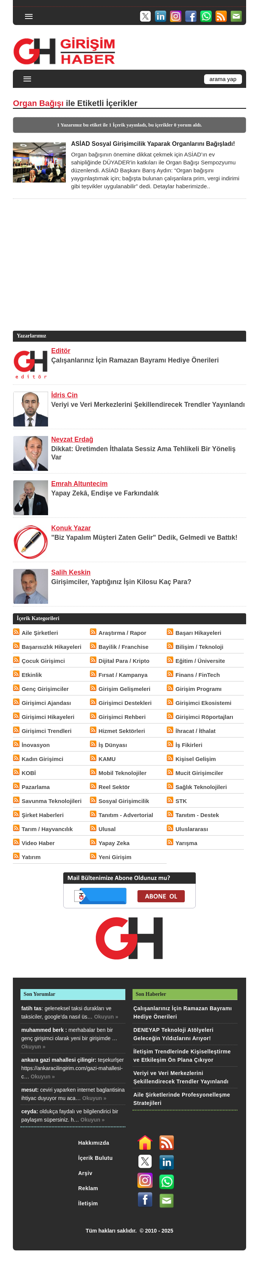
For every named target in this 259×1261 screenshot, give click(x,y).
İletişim (88, 1203)
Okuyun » (106, 1017)
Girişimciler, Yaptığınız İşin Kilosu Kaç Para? (121, 582)
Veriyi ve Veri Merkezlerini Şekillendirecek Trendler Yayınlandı (148, 404)
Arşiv (85, 1173)
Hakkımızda (93, 1143)
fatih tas (31, 1008)
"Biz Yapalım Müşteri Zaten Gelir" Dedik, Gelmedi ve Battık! (144, 537)
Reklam (88, 1188)
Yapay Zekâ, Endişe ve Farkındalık (105, 493)
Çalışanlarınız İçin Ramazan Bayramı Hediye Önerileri (135, 360)
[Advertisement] (128, 276)
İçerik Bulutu (95, 1158)
